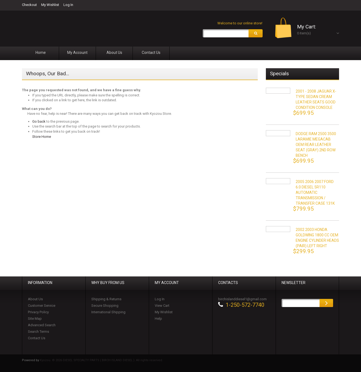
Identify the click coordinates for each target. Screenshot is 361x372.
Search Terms (38, 331)
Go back (39, 121)
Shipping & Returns (106, 299)
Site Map (35, 318)
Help (158, 318)
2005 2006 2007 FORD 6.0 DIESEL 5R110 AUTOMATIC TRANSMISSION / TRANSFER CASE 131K (315, 192)
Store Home (41, 137)
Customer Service (41, 306)
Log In (68, 5)
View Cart (162, 306)
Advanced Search (42, 325)
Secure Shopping (104, 306)
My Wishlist (50, 5)
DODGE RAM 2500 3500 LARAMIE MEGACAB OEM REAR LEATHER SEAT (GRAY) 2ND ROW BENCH (316, 145)
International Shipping (108, 312)
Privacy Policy (38, 312)
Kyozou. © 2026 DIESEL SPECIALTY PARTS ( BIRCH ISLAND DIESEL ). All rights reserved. (101, 360)
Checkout (29, 5)
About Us (35, 299)
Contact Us (36, 338)
